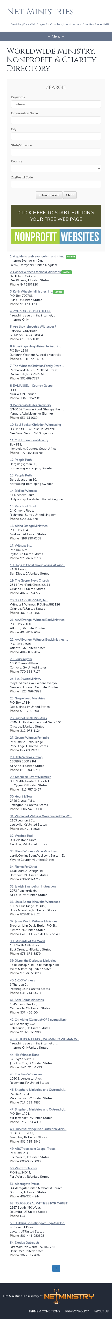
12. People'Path (21, 460)
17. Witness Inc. (21, 545)
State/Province (21, 145)
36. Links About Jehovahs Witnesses (35, 902)
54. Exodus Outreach (24, 1242)
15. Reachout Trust (23, 506)
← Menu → (56, 36)
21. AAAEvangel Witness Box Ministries (37, 620)
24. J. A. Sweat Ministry (25, 679)
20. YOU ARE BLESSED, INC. (29, 600)
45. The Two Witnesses (26, 1074)
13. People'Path (21, 475)
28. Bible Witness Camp (26, 757)
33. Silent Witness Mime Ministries (33, 851)
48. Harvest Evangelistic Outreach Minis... (38, 1129)
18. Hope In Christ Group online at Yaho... (37, 565)
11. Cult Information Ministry (29, 440)
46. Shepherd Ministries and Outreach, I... (38, 1089)
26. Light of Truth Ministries (28, 718)
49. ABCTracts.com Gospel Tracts (32, 1148)
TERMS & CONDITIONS (44, 1311)
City (13, 129)
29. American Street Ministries (30, 777)
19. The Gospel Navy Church (29, 580)
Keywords (18, 97)
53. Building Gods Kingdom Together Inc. (37, 1223)
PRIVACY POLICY (77, 1311)
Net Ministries (40, 12)
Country (16, 161)
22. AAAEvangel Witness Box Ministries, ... (39, 639)
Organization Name (24, 113)
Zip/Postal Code (22, 177)
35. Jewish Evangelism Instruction (33, 886)
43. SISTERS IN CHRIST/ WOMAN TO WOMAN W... (44, 1039)
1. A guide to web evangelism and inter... (37, 256)
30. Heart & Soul (21, 796)
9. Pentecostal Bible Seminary (30, 405)
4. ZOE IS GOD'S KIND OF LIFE (30, 311)
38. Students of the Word (27, 941)
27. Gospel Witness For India (29, 737)
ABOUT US (101, 1311)
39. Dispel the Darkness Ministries (33, 960)
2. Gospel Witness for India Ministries (35, 272)
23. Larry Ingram (21, 659)
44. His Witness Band (24, 1055)
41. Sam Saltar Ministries (27, 1000)
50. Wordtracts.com (23, 1168)
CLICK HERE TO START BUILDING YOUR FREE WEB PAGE (56, 216)
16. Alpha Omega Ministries (29, 526)
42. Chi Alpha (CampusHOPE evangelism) (38, 1019)
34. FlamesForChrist (23, 866)
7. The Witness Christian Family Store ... (37, 366)
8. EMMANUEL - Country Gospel (31, 385)
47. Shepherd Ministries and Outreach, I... (38, 1109)
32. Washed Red (21, 835)
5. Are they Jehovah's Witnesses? (33, 326)
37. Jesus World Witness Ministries (33, 921)
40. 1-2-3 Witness (22, 980)
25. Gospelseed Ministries (27, 698)
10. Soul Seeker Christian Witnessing (35, 424)
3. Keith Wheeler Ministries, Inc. (31, 291)
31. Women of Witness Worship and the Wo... (41, 816)
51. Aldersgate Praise (25, 1184)
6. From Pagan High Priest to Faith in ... (36, 346)
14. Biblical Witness (23, 490)
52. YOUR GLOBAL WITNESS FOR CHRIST (38, 1203)
